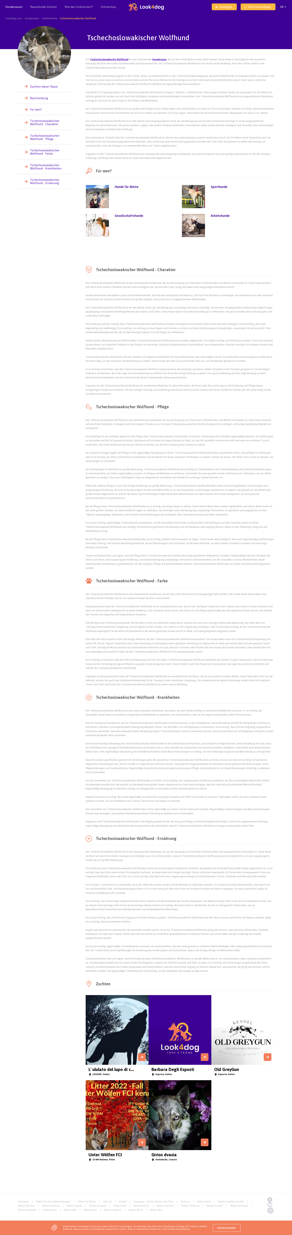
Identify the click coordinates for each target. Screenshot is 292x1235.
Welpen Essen (50, 1210)
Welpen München (26, 1206)
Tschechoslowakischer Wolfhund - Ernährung (44, 181)
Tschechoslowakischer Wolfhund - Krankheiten (45, 166)
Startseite (185, 1201)
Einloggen (223, 6)
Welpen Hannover (165, 1206)
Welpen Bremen (141, 1206)
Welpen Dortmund (239, 1206)
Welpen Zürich (136, 1210)
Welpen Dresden (214, 1206)
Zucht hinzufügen (257, 6)
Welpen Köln (70, 1210)
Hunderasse (159, 59)
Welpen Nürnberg (190, 1206)
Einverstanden (227, 1227)
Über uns (107, 1201)
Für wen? (36, 109)
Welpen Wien (90, 1210)
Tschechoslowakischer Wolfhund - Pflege (44, 137)
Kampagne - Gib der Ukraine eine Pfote (153, 1201)
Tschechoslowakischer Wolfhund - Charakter (44, 122)
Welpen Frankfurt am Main (231, 1201)
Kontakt (123, 1201)
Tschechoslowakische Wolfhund (109, 59)
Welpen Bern (156, 1210)
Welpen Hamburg (50, 1206)
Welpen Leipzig (74, 1206)
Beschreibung (39, 98)
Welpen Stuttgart (97, 1206)
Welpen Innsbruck (112, 1210)
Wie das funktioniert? (79, 6)
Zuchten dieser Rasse (44, 86)
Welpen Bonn (119, 1206)
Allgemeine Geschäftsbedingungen (53, 1201)
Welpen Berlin (204, 1201)
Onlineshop (108, 6)
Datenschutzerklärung (179, 1229)
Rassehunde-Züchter (43, 9)
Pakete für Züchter (87, 1201)
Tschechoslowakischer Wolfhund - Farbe (44, 152)
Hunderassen (14, 9)
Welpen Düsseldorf (27, 1210)
